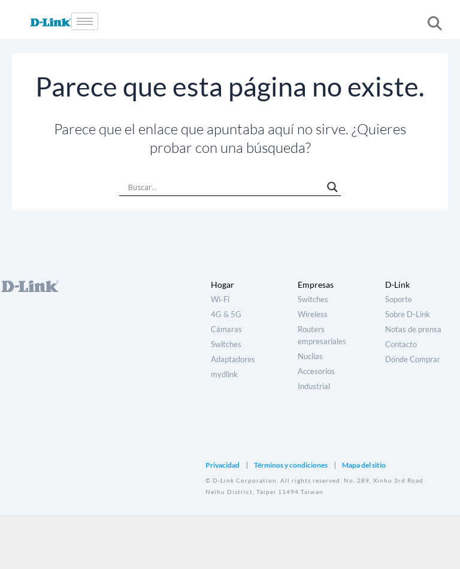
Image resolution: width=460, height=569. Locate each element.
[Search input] (224, 187)
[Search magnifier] (332, 187)
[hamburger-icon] (84, 21)
